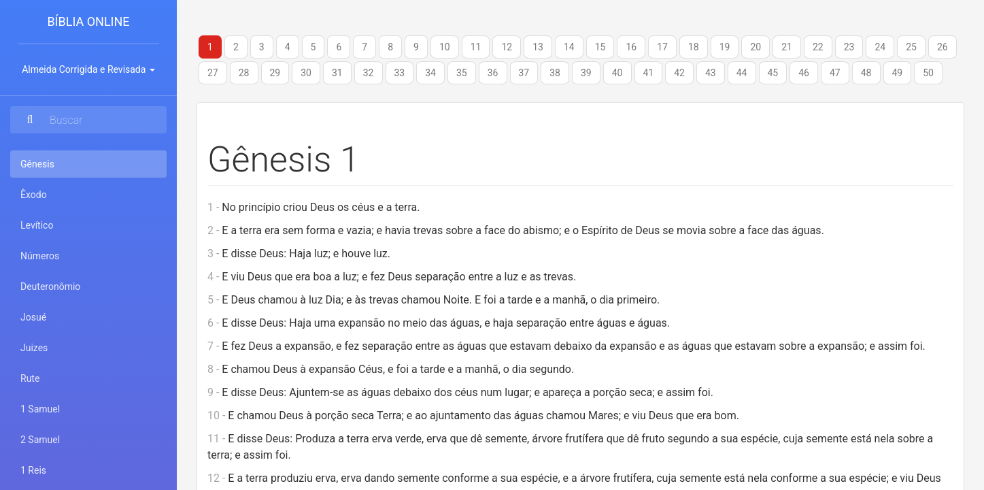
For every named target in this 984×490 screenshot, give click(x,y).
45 (773, 72)
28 (244, 72)
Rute (29, 378)
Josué (33, 317)
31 (337, 72)
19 (724, 47)
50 (928, 72)
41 (648, 72)
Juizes (34, 347)
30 (306, 72)
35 (461, 72)
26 (942, 47)
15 (600, 47)
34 (430, 72)
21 (786, 47)
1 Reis (33, 470)
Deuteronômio (50, 286)
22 (818, 47)
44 (741, 72)
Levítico (36, 225)
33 (399, 72)
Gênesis (55, 163)
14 (569, 47)
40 (617, 72)
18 (693, 47)
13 (537, 47)
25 (911, 47)
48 (866, 72)
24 (880, 47)
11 (476, 47)
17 (662, 47)
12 (506, 47)
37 (524, 72)
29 (275, 72)
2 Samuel (40, 439)
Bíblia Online (88, 21)
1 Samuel (40, 409)
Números (39, 255)
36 (493, 72)
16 (631, 47)
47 (835, 72)
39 (586, 72)
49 (897, 72)
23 (849, 47)
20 (755, 47)
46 (803, 72)
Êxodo (33, 194)
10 (444, 47)
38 (554, 72)
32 (368, 72)
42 (679, 72)
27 (212, 72)
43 (710, 72)
